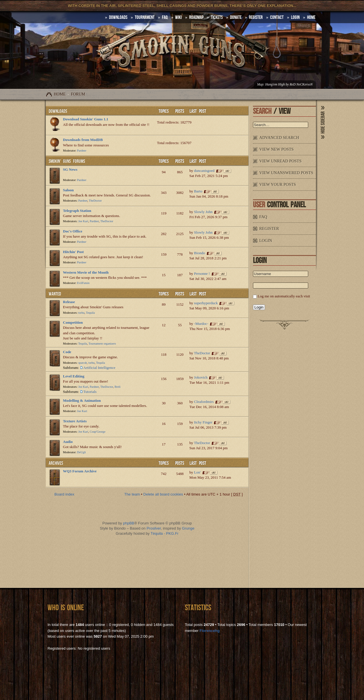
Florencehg (209, 631)
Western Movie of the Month (86, 272)
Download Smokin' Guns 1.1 (85, 119)
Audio (68, 442)
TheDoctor (95, 200)
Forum (78, 94)
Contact (277, 17)
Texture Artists (75, 421)
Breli (117, 386)
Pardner (81, 150)
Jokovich (200, 377)
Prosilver (154, 528)
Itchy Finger (203, 422)
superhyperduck (206, 303)
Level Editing (73, 376)
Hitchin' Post (73, 252)
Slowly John (203, 212)
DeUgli (81, 452)
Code (67, 352)
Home (60, 94)
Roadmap (196, 17)
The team (132, 494)
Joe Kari (83, 221)
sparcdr (82, 362)
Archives (56, 463)
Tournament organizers (102, 343)
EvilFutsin (83, 283)
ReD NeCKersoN (301, 84)
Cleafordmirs (204, 401)
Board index (64, 494)
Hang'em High (275, 84)
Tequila (90, 312)
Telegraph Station (77, 210)
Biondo (199, 253)
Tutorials (89, 391)
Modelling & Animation (82, 400)
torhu (81, 312)
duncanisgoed (204, 170)
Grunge (188, 528)
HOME (311, 17)
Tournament (145, 17)
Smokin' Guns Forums (67, 161)
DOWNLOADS (118, 17)
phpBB (128, 523)
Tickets (217, 17)
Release (69, 302)
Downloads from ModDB (83, 140)
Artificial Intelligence (99, 367)
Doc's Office (72, 231)
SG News (70, 169)
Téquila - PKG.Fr (165, 533)
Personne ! (202, 273)
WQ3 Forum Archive (79, 471)
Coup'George (98, 431)
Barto (198, 191)
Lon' (197, 472)
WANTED (55, 294)
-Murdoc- (201, 323)
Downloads (58, 111)
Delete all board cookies (163, 494)
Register (256, 17)
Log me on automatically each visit (284, 296)
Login (295, 17)
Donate (236, 17)
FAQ (165, 17)
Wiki (178, 17)
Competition (73, 322)
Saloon (68, 190)
